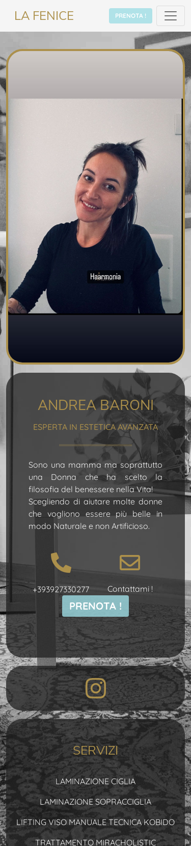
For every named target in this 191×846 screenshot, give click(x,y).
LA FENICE (44, 16)
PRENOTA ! (130, 15)
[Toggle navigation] (170, 16)
